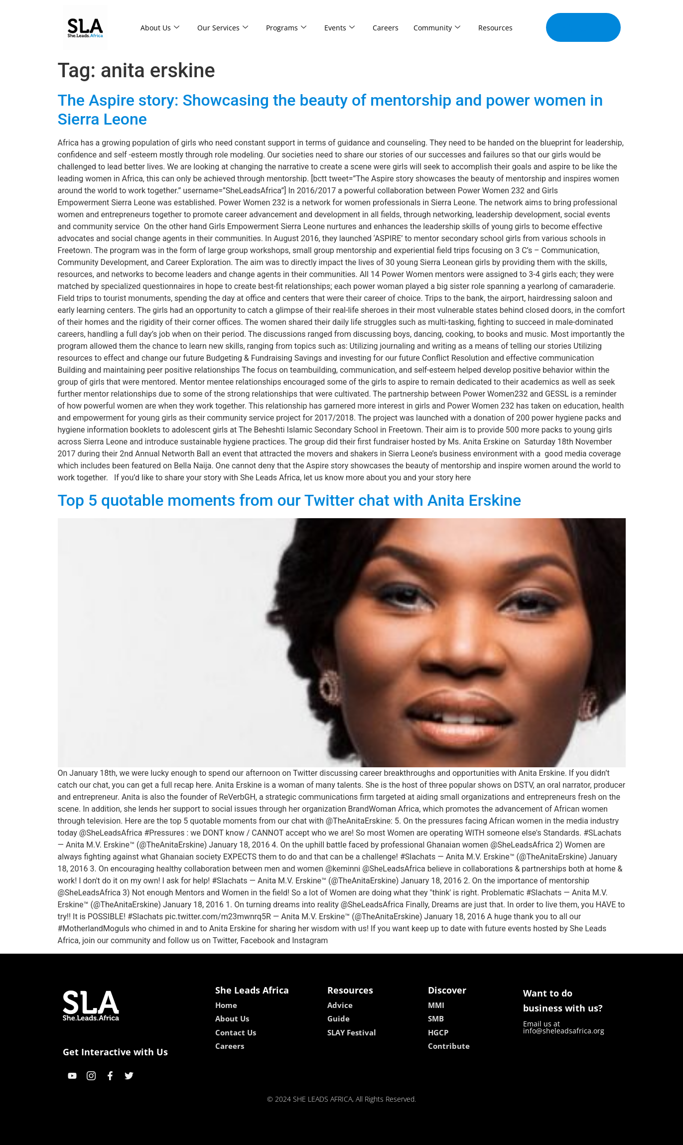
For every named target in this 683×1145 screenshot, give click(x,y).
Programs (286, 27)
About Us (159, 27)
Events (339, 27)
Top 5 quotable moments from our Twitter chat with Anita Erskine (290, 500)
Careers (386, 27)
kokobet (278, 1134)
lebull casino (316, 1134)
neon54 (406, 1134)
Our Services (222, 27)
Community (436, 27)
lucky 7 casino (366, 1134)
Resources (495, 27)
